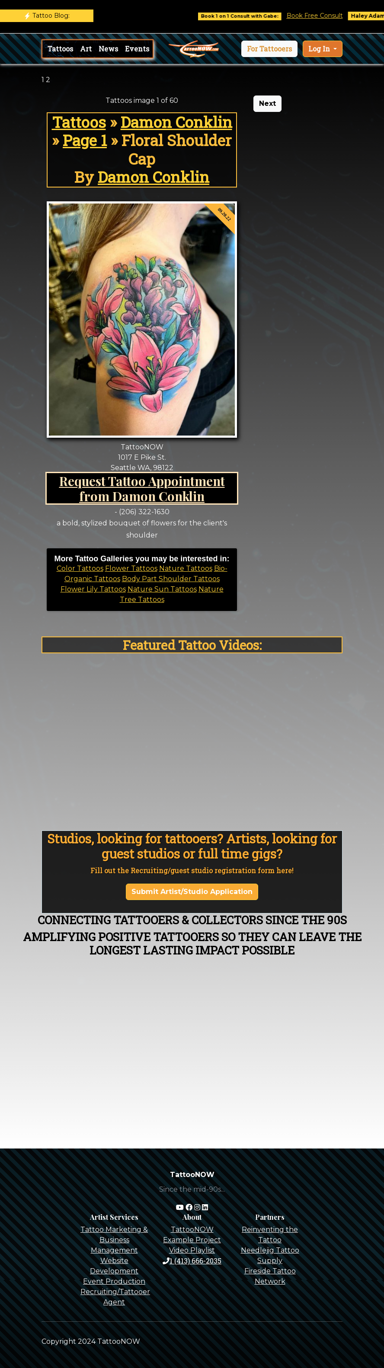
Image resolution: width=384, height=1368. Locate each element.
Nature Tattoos (185, 568)
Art (86, 48)
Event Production (114, 1281)
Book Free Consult (323, 15)
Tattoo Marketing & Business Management (114, 1239)
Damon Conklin (176, 122)
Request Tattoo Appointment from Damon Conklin (142, 488)
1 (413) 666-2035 (192, 1260)
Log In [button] (320, 48)
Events (137, 48)
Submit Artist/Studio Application (192, 892)
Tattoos (60, 48)
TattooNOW (192, 1229)
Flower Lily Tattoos (93, 589)
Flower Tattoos (131, 568)
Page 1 (85, 140)
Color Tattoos (80, 568)
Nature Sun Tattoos (162, 589)
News (108, 48)
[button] (269, 49)
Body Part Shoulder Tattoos (171, 579)
